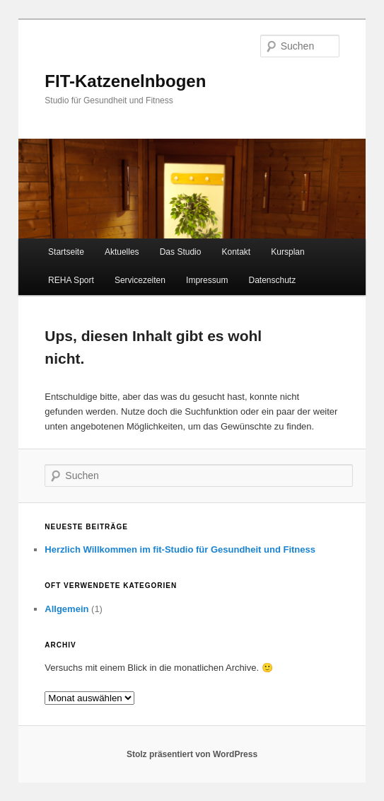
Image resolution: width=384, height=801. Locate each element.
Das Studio (181, 252)
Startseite (66, 252)
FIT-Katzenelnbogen (125, 81)
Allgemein (66, 609)
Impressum (207, 280)
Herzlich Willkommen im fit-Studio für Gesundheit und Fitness (180, 549)
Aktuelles (122, 252)
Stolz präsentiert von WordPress (192, 754)
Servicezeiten (140, 280)
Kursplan (287, 252)
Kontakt (236, 252)
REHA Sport (71, 280)
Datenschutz (272, 280)
